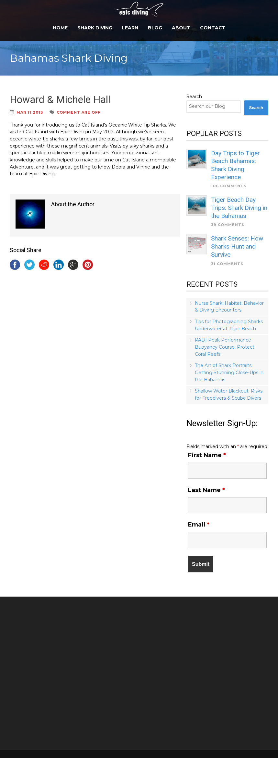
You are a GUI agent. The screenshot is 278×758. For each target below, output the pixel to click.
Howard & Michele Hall (60, 100)
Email (198, 524)
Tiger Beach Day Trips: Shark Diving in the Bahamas (239, 207)
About (181, 28)
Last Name (206, 490)
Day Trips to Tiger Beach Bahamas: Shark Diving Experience (235, 165)
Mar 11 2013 (30, 112)
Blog (155, 28)
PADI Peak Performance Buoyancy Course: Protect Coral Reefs (224, 347)
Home (60, 28)
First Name (207, 455)
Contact (213, 28)
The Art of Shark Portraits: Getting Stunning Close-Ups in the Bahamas (229, 372)
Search (194, 96)
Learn (130, 28)
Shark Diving (94, 28)
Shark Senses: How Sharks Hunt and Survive (237, 246)
